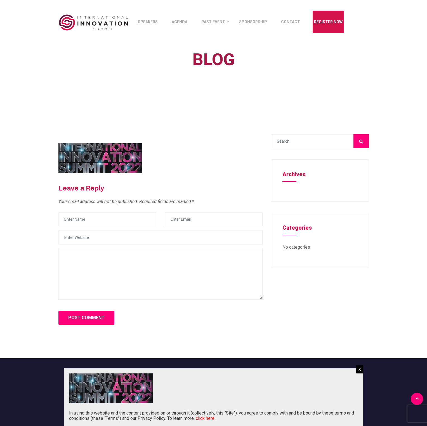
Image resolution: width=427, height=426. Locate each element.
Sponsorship (253, 22)
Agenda (179, 22)
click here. (205, 418)
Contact (290, 22)
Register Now (328, 22)
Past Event (213, 22)
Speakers (148, 22)
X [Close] (359, 369)
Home (209, 72)
